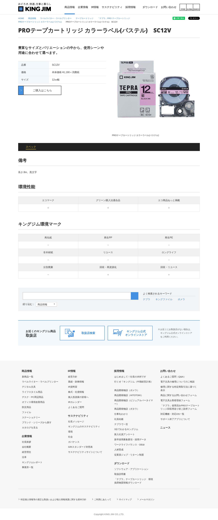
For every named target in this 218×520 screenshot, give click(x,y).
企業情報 (27, 436)
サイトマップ (125, 499)
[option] (156, 91)
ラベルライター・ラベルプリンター (40, 381)
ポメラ (181, 299)
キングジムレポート (32, 462)
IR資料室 (72, 386)
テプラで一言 (121, 424)
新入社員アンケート (124, 434)
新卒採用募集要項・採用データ (130, 439)
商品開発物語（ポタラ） (126, 409)
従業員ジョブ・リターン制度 (129, 454)
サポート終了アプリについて (175, 419)
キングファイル (163, 299)
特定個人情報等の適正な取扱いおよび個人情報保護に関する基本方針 (53, 499)
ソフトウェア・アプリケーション (131, 469)
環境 (70, 431)
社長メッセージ (76, 421)
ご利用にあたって (102, 499)
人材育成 (118, 449)
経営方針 (72, 376)
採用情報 (119, 371)
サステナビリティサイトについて (85, 452)
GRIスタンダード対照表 (80, 447)
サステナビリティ (78, 415)
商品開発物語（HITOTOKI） (128, 395)
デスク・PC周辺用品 (32, 397)
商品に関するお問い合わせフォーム (178, 395)
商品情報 (27, 371)
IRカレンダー (75, 402)
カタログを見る (30, 427)
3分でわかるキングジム (126, 429)
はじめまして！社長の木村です (130, 376)
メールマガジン (147, 499)
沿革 (24, 457)
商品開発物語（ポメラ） (126, 390)
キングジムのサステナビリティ (84, 426)
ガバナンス (73, 442)
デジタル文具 (29, 386)
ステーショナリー (31, 417)
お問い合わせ (168, 371)
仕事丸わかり (121, 414)
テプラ (146, 299)
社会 (70, 436)
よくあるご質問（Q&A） (173, 376)
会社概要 (26, 447)
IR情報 (72, 371)
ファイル (26, 412)
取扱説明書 (120, 474)
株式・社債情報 (76, 392)
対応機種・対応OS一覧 (172, 414)
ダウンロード (121, 463)
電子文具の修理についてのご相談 (177, 381)
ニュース (165, 427)
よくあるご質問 (76, 407)
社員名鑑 (118, 419)
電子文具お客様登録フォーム (175, 400)
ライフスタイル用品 (32, 392)
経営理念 (26, 452)
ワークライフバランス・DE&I (129, 444)
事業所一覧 (27, 467)
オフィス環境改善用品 (33, 402)
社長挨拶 (26, 442)
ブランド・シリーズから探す (36, 422)
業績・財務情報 (76, 381)
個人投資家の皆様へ (78, 397)
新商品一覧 (27, 376)
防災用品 (26, 407)
